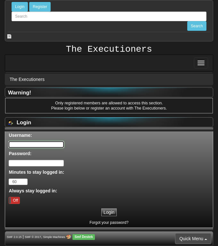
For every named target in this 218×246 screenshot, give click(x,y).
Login (19, 6)
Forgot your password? (109, 222)
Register (40, 6)
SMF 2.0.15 (14, 237)
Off (15, 200)
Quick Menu (193, 238)
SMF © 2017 (33, 237)
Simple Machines (54, 237)
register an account (108, 108)
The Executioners (109, 49)
